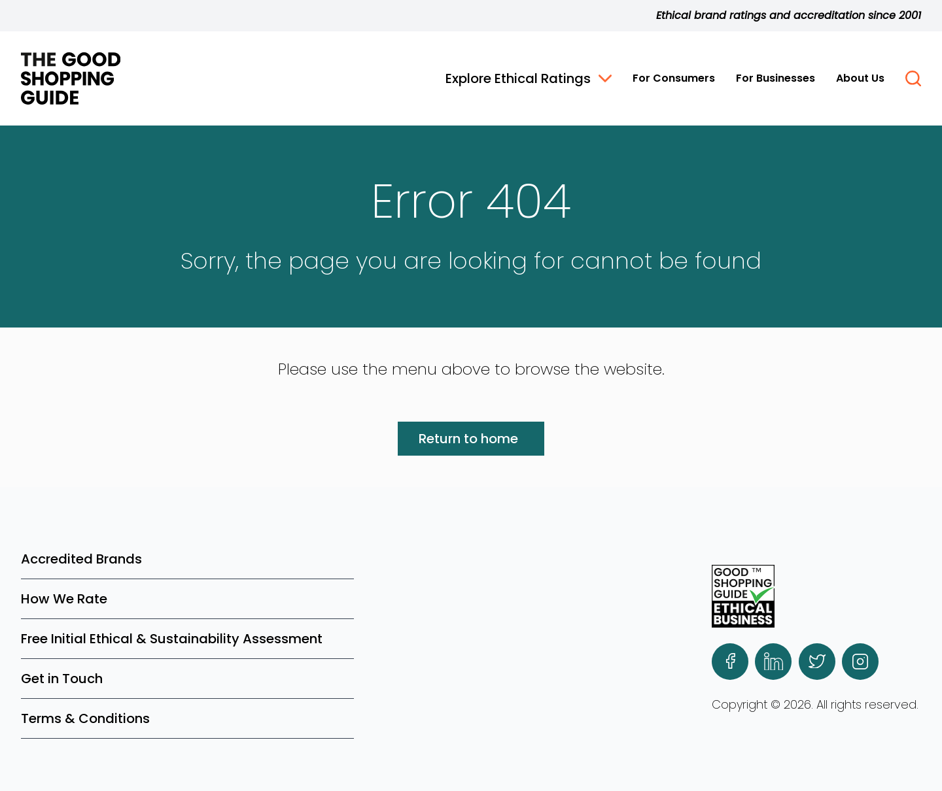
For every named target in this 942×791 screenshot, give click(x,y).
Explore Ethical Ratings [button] (528, 78)
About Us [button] (860, 78)
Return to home (468, 438)
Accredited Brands (81, 559)
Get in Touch (62, 678)
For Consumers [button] (674, 78)
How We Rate (64, 599)
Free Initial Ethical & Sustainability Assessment (172, 639)
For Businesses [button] (775, 78)
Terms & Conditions (85, 718)
